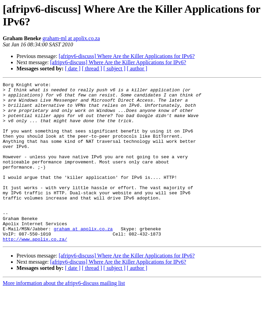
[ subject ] (114, 68)
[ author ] (137, 68)
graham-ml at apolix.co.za (71, 38)
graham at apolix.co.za (83, 258)
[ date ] (72, 68)
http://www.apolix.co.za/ (35, 271)
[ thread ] (92, 68)
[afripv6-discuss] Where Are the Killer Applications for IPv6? (127, 56)
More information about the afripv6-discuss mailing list (64, 315)
